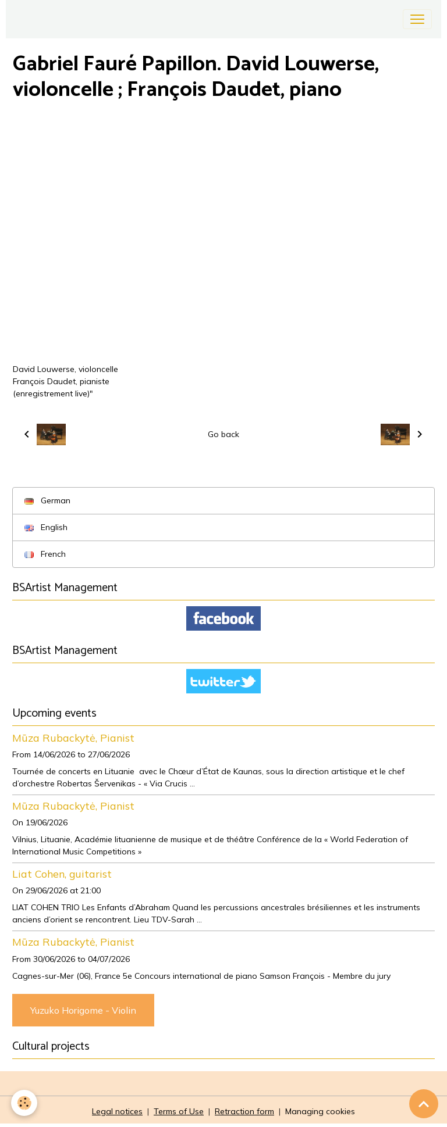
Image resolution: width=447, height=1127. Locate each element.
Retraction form (244, 1111)
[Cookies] (25, 1103)
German (47, 500)
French (45, 554)
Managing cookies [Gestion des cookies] (320, 1111)
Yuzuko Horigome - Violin (83, 1010)
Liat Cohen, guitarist (62, 873)
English (46, 527)
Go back (223, 434)
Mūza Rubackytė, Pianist (73, 737)
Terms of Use (179, 1111)
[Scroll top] (423, 1103)
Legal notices (117, 1111)
